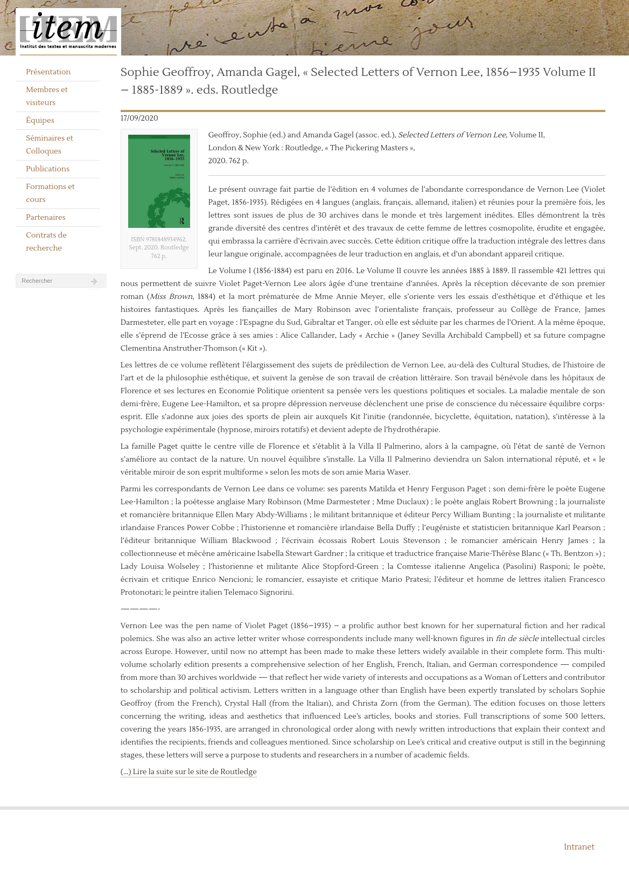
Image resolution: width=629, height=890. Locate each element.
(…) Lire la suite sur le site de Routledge (189, 772)
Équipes (40, 121)
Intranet (579, 847)
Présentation (48, 72)
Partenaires (46, 217)
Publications (47, 169)
